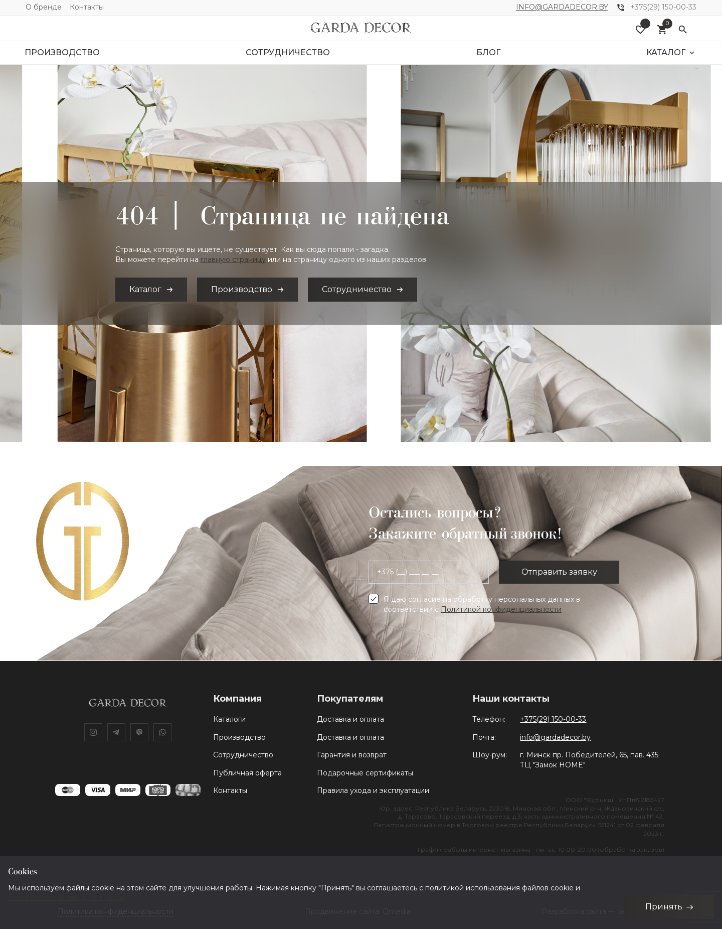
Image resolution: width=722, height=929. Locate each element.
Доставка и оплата (350, 719)
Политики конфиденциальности (66, 897)
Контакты (87, 7)
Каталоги (229, 719)
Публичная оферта (247, 772)
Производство (239, 737)
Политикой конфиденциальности (501, 609)
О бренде (44, 7)
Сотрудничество (243, 754)
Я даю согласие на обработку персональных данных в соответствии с (482, 604)
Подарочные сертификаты (365, 772)
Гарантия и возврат (352, 754)
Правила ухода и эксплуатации (373, 790)
